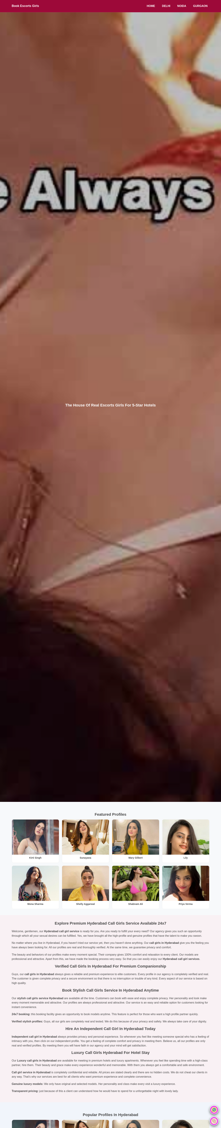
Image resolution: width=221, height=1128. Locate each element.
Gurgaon (200, 6)
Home (151, 6)
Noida (181, 6)
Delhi (166, 6)
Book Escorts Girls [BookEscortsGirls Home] (25, 6)
